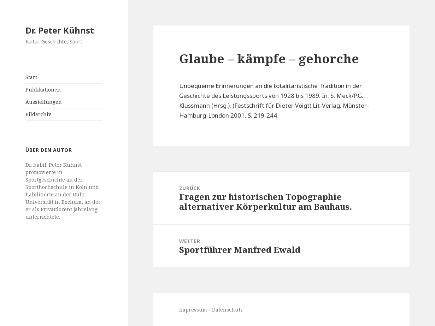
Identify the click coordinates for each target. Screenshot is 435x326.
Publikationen (43, 89)
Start (31, 77)
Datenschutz (227, 309)
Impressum (193, 309)
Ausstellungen (43, 102)
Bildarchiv (38, 114)
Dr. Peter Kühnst (59, 30)
